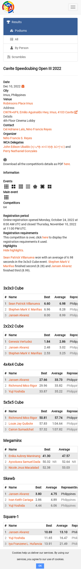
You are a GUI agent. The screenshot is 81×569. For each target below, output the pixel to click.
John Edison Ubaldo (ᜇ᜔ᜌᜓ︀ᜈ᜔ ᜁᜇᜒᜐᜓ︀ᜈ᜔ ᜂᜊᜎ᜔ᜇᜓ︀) (34, 146)
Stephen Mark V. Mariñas (25, 309)
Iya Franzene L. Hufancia (25, 543)
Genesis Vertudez (20, 341)
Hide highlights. (13, 250)
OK (40, 565)
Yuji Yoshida (17, 391)
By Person (19, 48)
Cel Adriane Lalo (14, 129)
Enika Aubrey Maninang (24, 456)
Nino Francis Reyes (39, 129)
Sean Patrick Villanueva (19, 257)
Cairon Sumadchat (21, 429)
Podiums (18, 30)
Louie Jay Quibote (21, 423)
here (67, 164)
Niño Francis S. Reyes (17, 138)
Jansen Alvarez (61, 266)
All (14, 39)
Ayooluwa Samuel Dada (24, 461)
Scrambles (16, 57)
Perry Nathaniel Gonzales (20, 151)
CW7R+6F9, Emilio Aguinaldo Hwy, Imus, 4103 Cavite (38, 112)
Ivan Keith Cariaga (21, 499)
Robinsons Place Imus (18, 103)
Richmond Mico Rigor (23, 385)
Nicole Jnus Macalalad (24, 467)
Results (14, 22)
